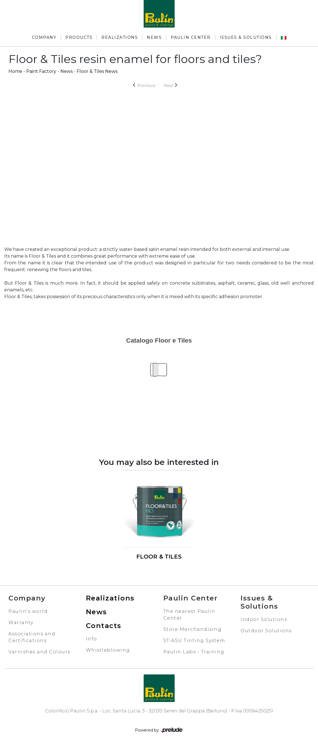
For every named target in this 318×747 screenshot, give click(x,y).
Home (15, 71)
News (154, 37)
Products (78, 37)
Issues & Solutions (246, 37)
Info (91, 639)
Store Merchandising (192, 629)
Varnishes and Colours (39, 651)
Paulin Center (191, 37)
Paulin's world (28, 611)
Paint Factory (41, 71)
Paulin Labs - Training (193, 651)
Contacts (103, 626)
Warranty (20, 622)
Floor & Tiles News (97, 71)
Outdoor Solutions (266, 630)
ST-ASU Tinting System (194, 640)
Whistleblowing (108, 650)
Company (44, 37)
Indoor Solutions (264, 619)
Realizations (119, 37)
